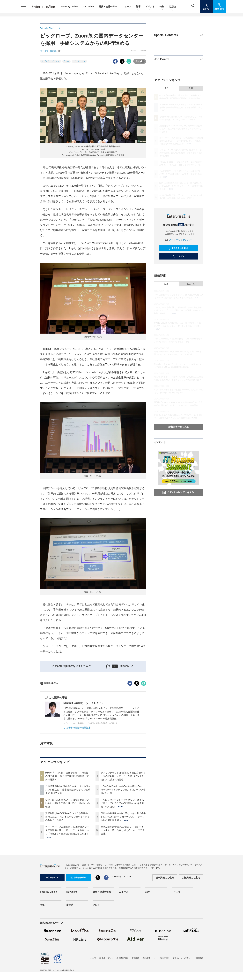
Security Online (69, 6)
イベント (150, 6)
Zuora (66, 61)
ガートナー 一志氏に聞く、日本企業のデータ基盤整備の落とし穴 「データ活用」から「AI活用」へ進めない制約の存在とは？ (67, 889)
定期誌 (172, 6)
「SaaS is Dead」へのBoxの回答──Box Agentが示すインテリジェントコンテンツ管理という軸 (123, 848)
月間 (191, 88)
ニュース (126, 6)
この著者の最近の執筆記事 (77, 786)
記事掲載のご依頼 (165, 936)
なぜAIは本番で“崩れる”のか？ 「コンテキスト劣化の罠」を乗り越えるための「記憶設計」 (122, 889)
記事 (138, 6)
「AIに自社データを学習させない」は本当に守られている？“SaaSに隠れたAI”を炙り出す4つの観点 (122, 862)
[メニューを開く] (23, 6)
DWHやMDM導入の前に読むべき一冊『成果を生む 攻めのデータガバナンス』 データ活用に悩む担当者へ (123, 875)
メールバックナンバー (178, 239)
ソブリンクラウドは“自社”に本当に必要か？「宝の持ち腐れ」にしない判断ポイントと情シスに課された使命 (123, 835)
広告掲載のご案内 (191, 936)
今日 (166, 88)
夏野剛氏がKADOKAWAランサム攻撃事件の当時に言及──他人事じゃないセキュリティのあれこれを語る (67, 875)
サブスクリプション (50, 61)
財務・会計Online (108, 6)
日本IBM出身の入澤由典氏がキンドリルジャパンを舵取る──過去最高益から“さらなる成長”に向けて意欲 (67, 848)
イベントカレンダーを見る (178, 492)
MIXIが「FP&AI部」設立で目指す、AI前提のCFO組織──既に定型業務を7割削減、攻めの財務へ (67, 835)
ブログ (96, 963)
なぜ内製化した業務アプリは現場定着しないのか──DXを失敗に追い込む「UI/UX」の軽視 (67, 862)
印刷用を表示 (49, 742)
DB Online (88, 6)
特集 (162, 6)
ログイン (178, 256)
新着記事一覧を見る (178, 426)
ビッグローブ (79, 61)
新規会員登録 (177, 248)
